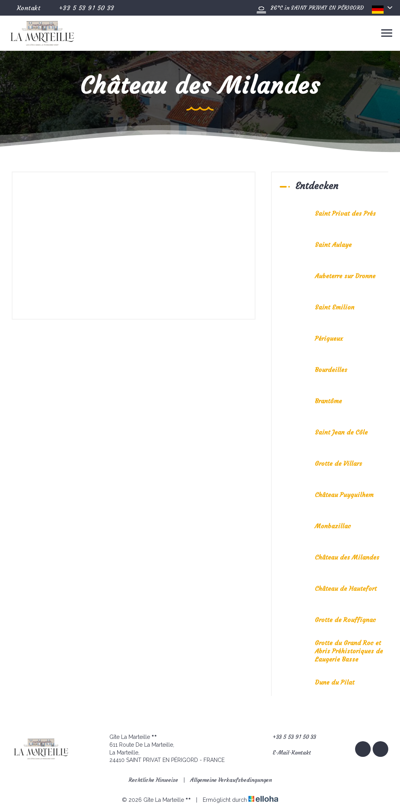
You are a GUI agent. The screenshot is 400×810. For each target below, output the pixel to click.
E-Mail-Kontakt (287, 752)
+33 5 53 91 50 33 (290, 737)
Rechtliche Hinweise (153, 779)
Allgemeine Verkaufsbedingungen (231, 779)
